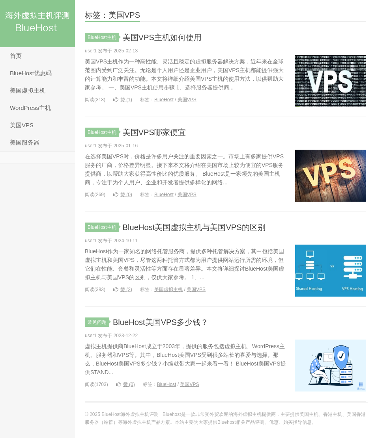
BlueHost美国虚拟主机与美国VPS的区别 (201, 227)
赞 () (122, 99)
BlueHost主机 (103, 37)
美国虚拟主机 (27, 90)
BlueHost (164, 99)
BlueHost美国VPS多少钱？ (165, 322)
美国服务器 (24, 142)
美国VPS (22, 125)
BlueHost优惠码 (31, 73)
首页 (16, 55)
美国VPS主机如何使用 (166, 37)
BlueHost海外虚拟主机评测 (37, 23)
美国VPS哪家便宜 (157, 132)
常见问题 (98, 322)
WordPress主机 (30, 107)
